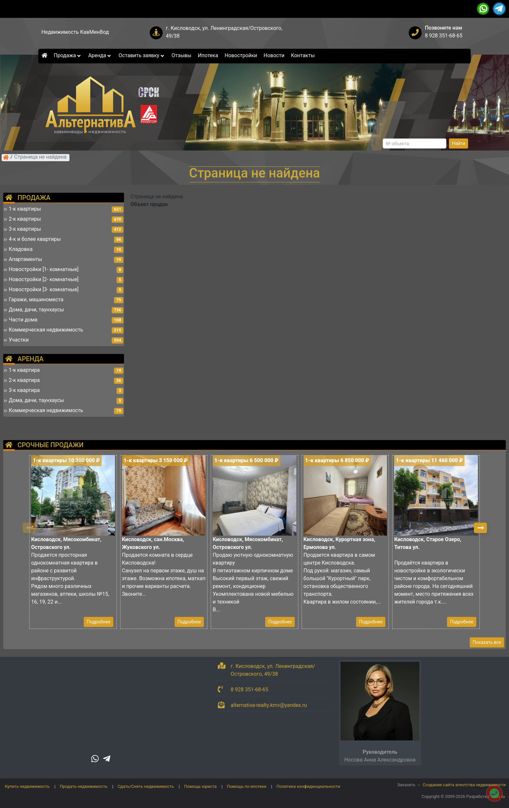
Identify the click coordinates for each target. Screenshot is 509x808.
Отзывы (182, 55)
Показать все (487, 642)
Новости (274, 55)
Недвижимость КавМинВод (75, 32)
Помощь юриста (200, 786)
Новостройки (241, 55)
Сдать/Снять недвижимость (146, 786)
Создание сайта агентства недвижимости (464, 784)
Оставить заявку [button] (141, 55)
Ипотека (208, 55)
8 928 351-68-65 (444, 36)
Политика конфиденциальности (308, 786)
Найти (458, 143)
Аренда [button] (100, 55)
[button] (480, 528)
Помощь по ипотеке (247, 786)
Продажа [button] (68, 55)
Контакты (303, 55)
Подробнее (98, 621)
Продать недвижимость (83, 786)
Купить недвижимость (27, 786)
